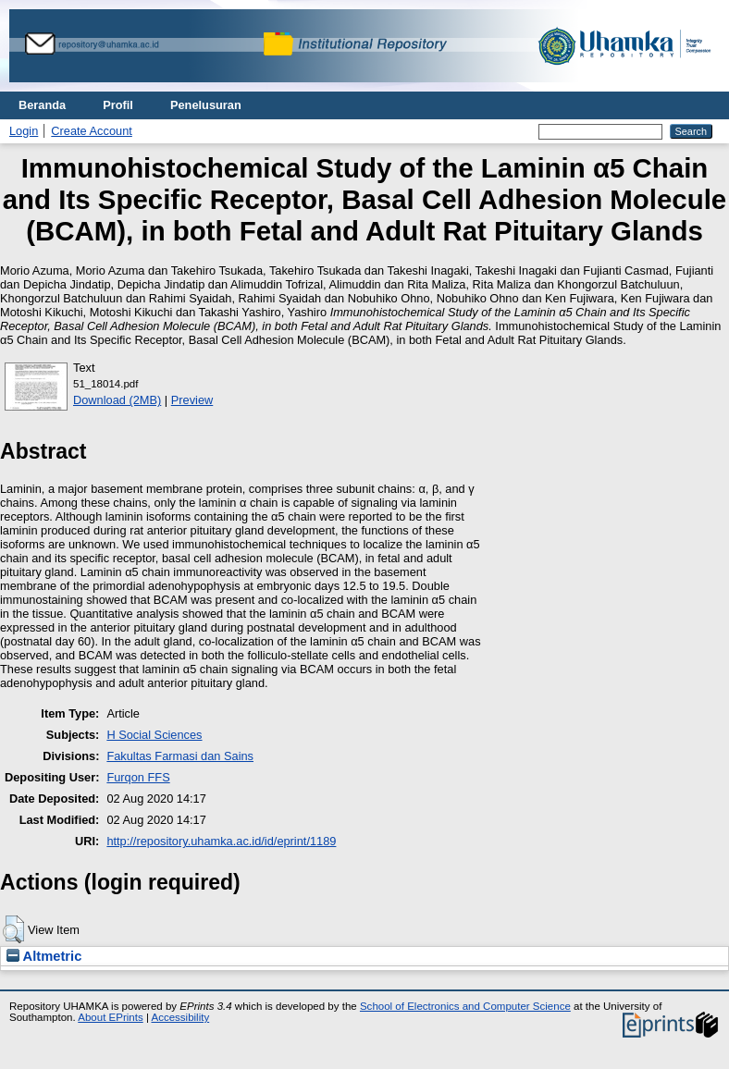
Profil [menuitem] (118, 105)
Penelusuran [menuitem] (205, 105)
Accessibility (180, 1017)
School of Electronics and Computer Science (465, 1006)
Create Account (91, 131)
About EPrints (110, 1017)
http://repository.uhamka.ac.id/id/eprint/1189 (221, 841)
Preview (192, 400)
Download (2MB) (117, 400)
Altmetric (43, 956)
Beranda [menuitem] (42, 105)
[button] (13, 929)
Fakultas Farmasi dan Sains (179, 756)
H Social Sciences (154, 735)
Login (23, 131)
